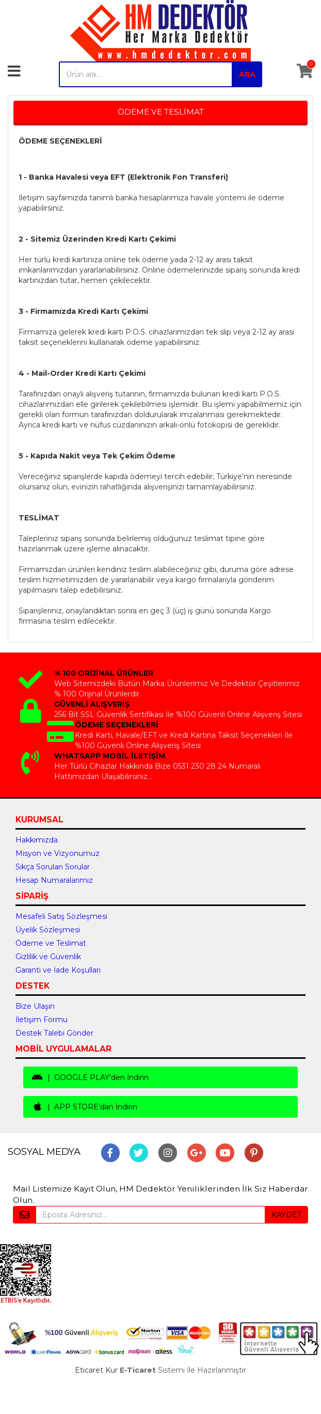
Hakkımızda (36, 840)
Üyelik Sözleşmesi (47, 929)
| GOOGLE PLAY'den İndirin (90, 1077)
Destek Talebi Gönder (54, 1033)
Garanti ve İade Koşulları (58, 970)
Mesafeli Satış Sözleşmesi (61, 916)
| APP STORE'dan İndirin (84, 1106)
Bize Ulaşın (35, 1006)
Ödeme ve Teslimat (50, 943)
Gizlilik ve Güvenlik (48, 956)
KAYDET (286, 1214)
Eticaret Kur (96, 1370)
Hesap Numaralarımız (54, 880)
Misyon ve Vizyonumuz (57, 853)
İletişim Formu (41, 1019)
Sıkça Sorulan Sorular (52, 866)
